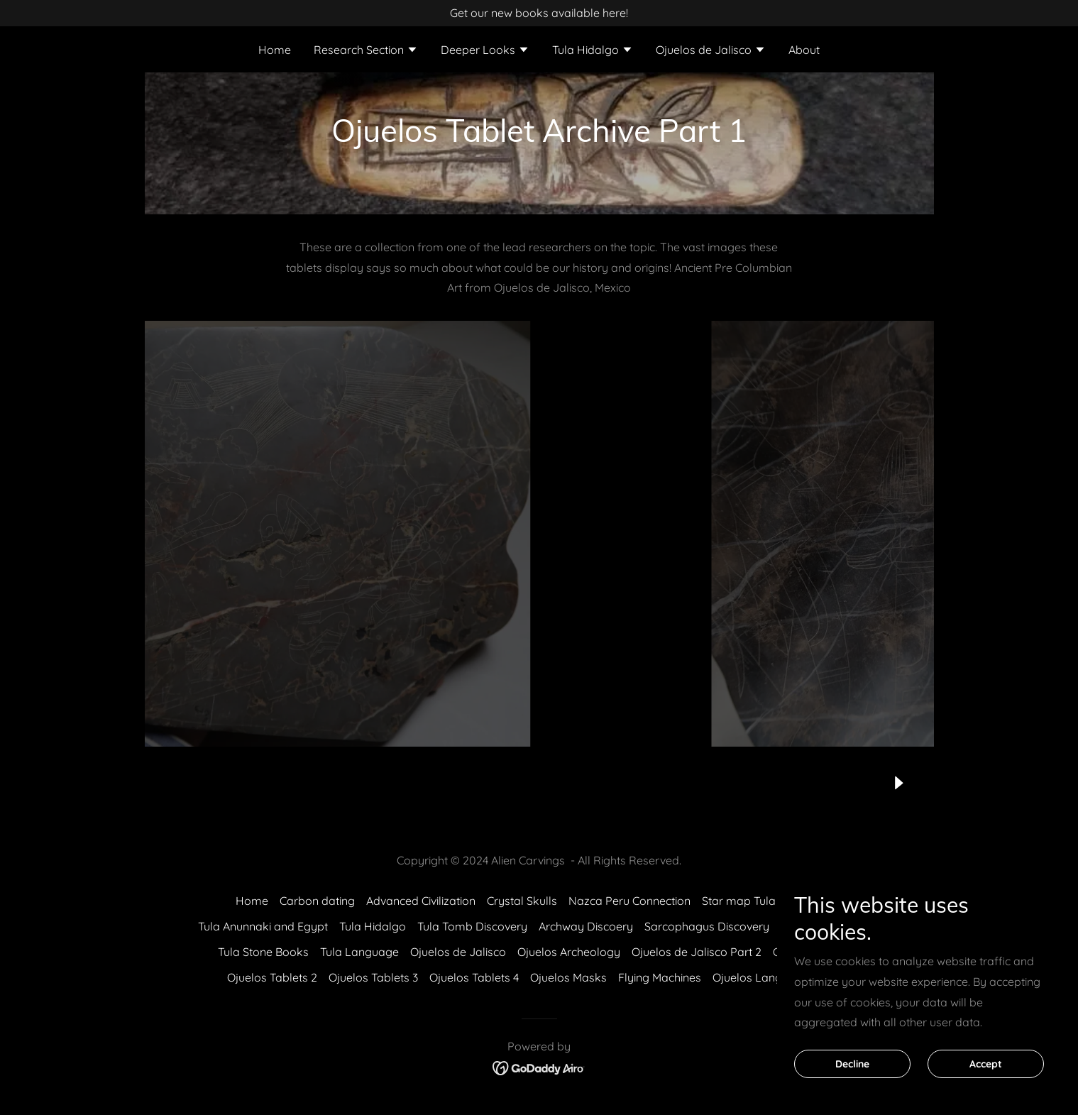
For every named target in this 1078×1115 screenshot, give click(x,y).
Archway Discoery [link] (586, 926)
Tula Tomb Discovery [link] (472, 926)
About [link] (804, 50)
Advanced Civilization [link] (420, 901)
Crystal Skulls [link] (522, 901)
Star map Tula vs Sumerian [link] (772, 901)
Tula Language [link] (359, 952)
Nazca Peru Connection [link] (629, 901)
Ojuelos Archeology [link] (568, 952)
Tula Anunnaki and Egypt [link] (263, 926)
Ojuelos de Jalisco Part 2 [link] (696, 952)
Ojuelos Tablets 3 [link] (373, 977)
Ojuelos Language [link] (761, 977)
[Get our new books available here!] (539, 13)
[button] (366, 51)
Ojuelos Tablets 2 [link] (272, 977)
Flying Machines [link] (659, 977)
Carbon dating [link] (317, 901)
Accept (985, 1064)
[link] (539, 1067)
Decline (852, 1064)
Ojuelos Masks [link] (568, 977)
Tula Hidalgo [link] (372, 926)
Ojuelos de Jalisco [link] (458, 952)
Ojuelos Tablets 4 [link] (474, 977)
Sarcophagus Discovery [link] (706, 926)
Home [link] (274, 50)
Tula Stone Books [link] (263, 952)
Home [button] (252, 901)
